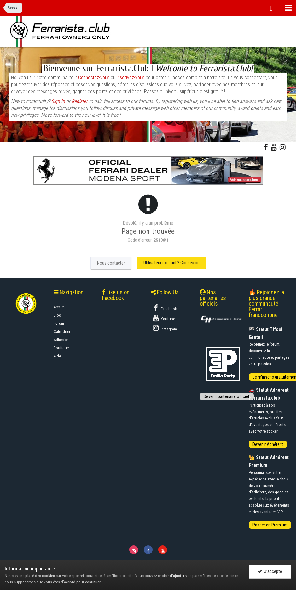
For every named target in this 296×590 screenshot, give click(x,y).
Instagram (164, 327)
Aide (57, 356)
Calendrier (62, 331)
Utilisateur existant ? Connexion (171, 262)
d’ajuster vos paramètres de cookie (199, 575)
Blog (57, 315)
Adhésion (61, 339)
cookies (48, 575)
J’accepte (270, 572)
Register (80, 101)
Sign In (58, 101)
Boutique (61, 348)
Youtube (163, 317)
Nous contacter (111, 263)
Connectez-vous (93, 78)
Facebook (164, 307)
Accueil (60, 307)
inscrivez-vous (130, 78)
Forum (59, 323)
